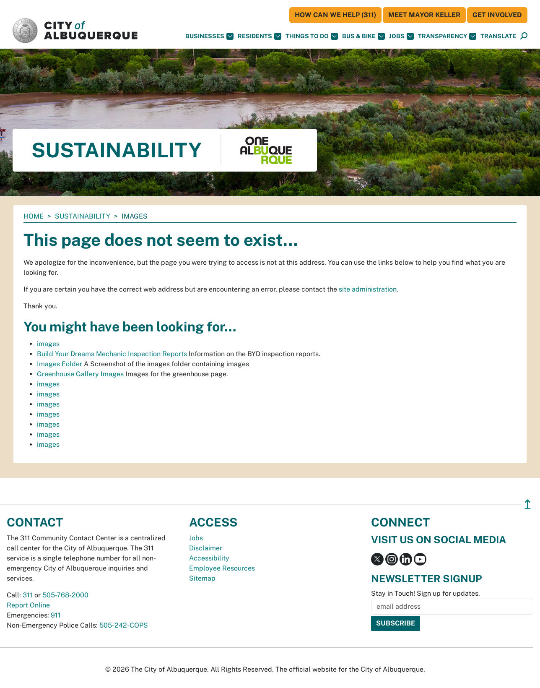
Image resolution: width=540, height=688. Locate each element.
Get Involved (497, 15)
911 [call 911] (56, 615)
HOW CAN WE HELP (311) (335, 15)
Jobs (401, 36)
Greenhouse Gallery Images (80, 374)
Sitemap (202, 578)
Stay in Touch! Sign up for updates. (425, 593)
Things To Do (312, 36)
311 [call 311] (28, 595)
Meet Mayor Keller (424, 15)
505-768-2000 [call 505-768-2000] (65, 595)
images (48, 344)
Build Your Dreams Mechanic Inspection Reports (112, 354)
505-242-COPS (123, 625)
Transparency (447, 36)
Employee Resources (222, 568)
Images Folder (59, 364)
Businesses (209, 36)
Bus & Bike (363, 36)
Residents (259, 36)
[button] (498, 36)
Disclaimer (205, 548)
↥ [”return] (527, 504)
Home (33, 216)
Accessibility (209, 558)
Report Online (28, 605)
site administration (368, 289)
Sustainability (82, 216)
